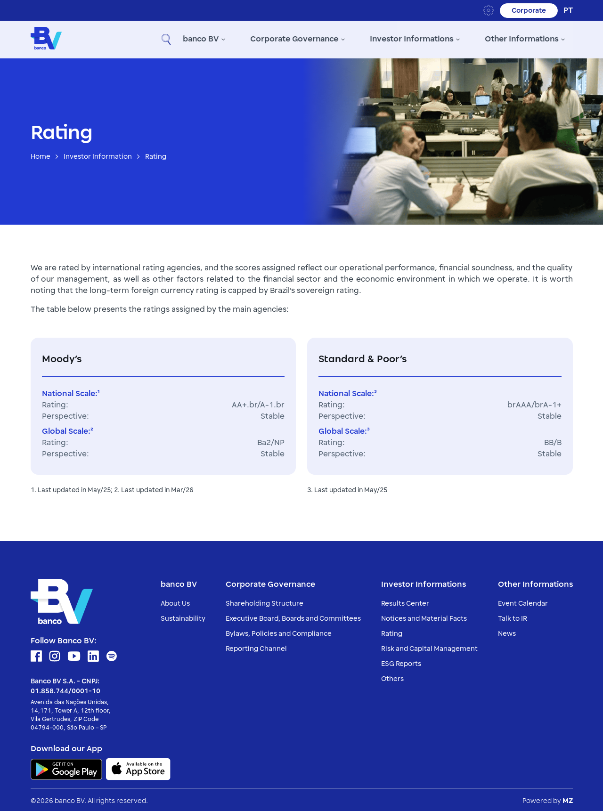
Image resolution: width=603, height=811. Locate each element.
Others (392, 676)
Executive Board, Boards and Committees (293, 616)
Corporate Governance (228, 38)
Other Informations (456, 38)
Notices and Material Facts (424, 616)
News (507, 631)
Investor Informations (346, 38)
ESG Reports (401, 661)
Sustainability (183, 616)
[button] (563, 38)
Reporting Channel (256, 646)
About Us (175, 601)
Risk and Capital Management (429, 646)
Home (40, 154)
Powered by (547, 798)
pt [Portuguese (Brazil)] (568, 10)
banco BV (134, 38)
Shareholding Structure (264, 601)
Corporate (528, 10)
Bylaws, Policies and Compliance (279, 631)
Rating (391, 631)
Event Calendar (523, 601)
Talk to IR (512, 616)
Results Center (405, 601)
